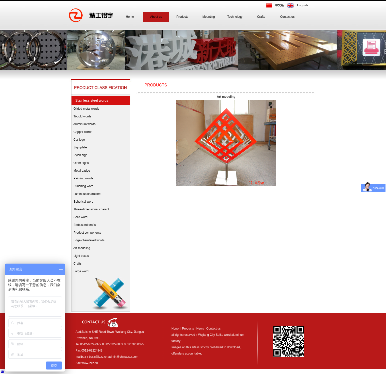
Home (130, 16)
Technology (234, 16)
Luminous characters (86, 194)
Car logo (78, 139)
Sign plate (79, 147)
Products (182, 16)
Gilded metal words (85, 108)
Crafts (261, 16)
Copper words (81, 132)
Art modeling (80, 248)
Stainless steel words (91, 100)
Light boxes (80, 256)
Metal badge (80, 170)
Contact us (287, 16)
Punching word (82, 186)
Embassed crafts (83, 225)
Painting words (82, 178)
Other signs (80, 163)
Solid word (79, 217)
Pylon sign (79, 155)
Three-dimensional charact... (91, 209)
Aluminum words (83, 124)
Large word (79, 271)
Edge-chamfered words (87, 240)
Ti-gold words (81, 116)
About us (156, 16)
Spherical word (82, 201)
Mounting (208, 16)
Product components (86, 232)
